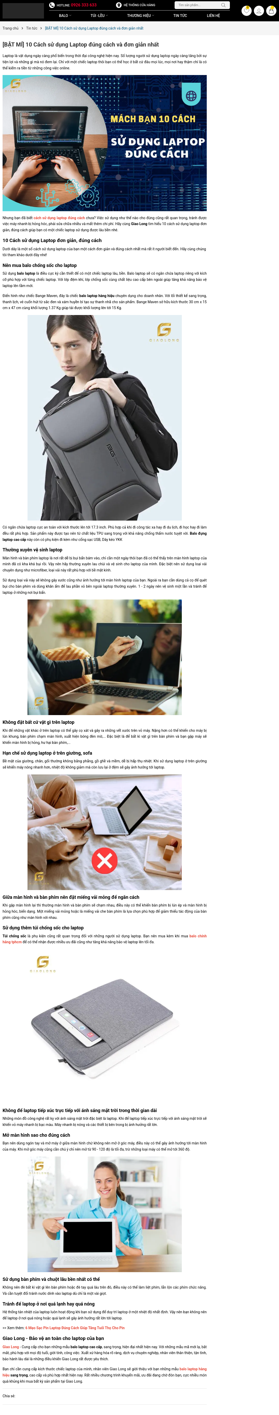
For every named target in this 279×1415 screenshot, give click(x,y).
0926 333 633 (84, 5)
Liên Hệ (213, 16)
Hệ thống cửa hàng (139, 5)
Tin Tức (180, 16)
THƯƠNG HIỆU (141, 16)
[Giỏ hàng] (271, 11)
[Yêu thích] (246, 11)
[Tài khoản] (259, 11)
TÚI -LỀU (100, 16)
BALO (65, 16)
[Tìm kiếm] (225, 5)
